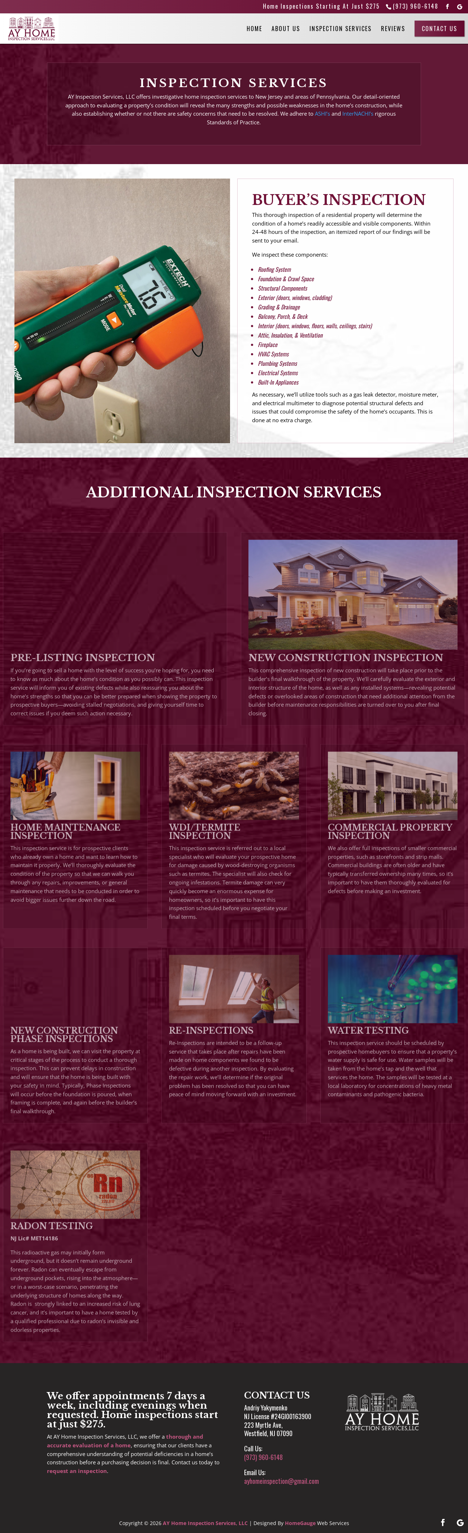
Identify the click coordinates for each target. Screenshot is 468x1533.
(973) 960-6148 (415, 6)
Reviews (393, 28)
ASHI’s (322, 113)
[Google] (460, 6)
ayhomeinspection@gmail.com (281, 1481)
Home (254, 28)
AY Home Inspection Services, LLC (205, 1523)
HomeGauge (300, 1523)
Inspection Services (340, 28)
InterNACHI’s (357, 113)
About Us (286, 28)
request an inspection (77, 1470)
